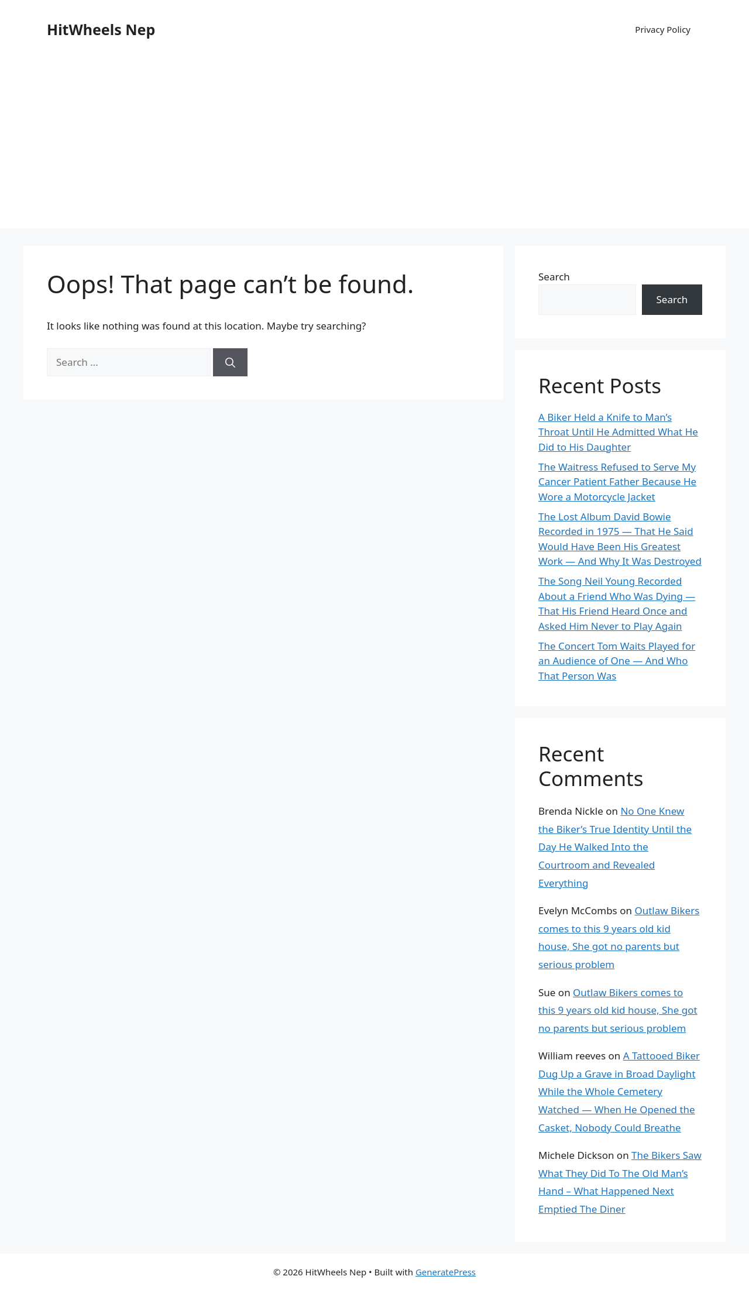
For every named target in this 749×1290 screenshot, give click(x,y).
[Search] (230, 362)
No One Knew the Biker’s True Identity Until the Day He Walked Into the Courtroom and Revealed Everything (615, 846)
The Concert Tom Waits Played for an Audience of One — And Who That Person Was (616, 660)
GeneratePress (445, 1272)
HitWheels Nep (101, 29)
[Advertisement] (374, 146)
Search (554, 276)
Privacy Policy (662, 29)
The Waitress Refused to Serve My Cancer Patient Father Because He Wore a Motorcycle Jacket (617, 481)
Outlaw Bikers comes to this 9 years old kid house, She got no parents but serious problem (618, 1010)
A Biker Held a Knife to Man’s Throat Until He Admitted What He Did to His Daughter (618, 432)
